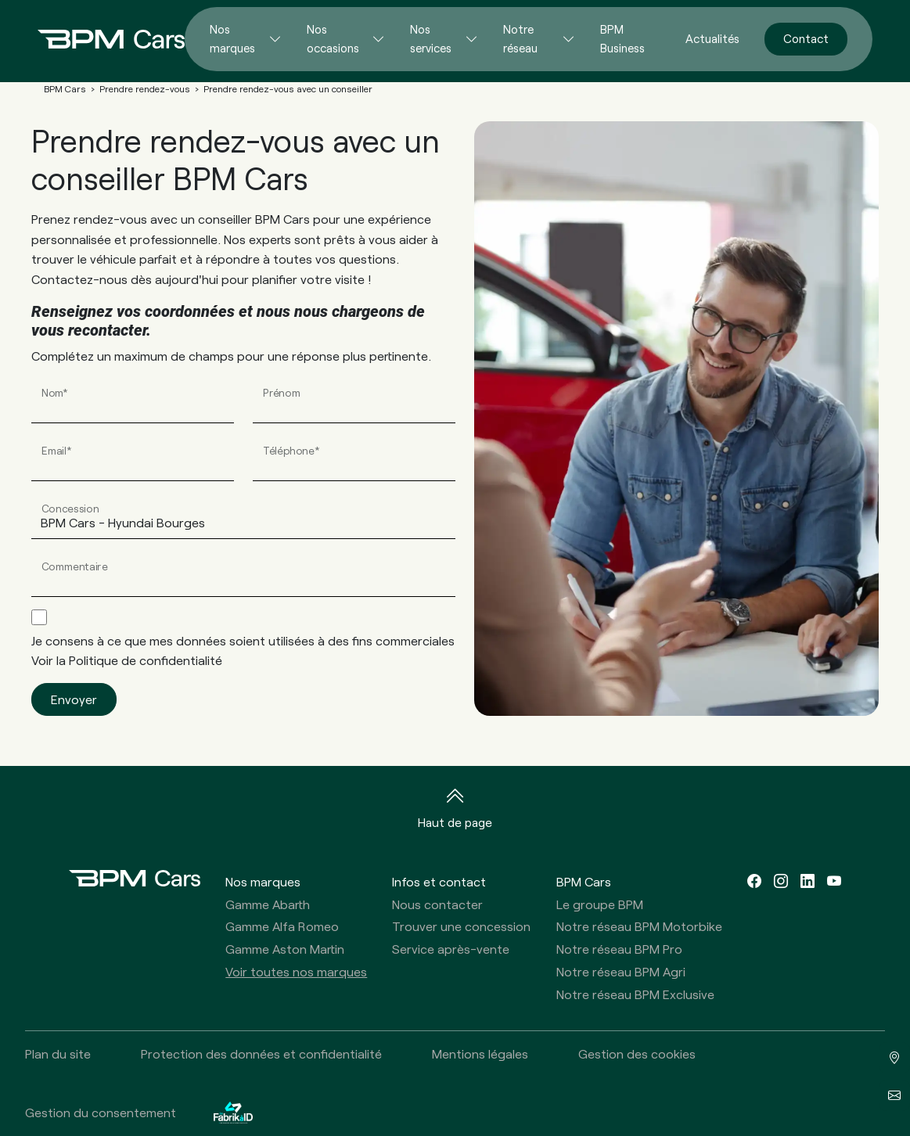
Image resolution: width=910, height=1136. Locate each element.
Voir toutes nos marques (296, 971)
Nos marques (232, 38)
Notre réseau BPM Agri (620, 971)
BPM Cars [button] (583, 881)
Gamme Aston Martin (284, 948)
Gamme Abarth (267, 904)
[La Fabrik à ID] (233, 1112)
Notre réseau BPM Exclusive (635, 994)
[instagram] (781, 881)
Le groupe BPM (599, 904)
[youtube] (834, 881)
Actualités (712, 38)
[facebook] (754, 881)
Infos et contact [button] (439, 881)
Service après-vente (450, 948)
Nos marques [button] (262, 881)
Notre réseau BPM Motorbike (639, 926)
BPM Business (622, 38)
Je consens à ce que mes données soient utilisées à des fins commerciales (243, 650)
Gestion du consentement (100, 1112)
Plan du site (58, 1053)
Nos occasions (333, 38)
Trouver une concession (461, 926)
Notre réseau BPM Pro (619, 948)
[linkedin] (807, 881)
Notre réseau (520, 38)
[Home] (99, 39)
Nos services (430, 38)
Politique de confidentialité (145, 659)
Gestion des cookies (637, 1053)
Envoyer (74, 699)
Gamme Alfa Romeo (282, 926)
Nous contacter (437, 904)
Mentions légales (480, 1053)
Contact (806, 38)
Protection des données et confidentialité (261, 1053)
